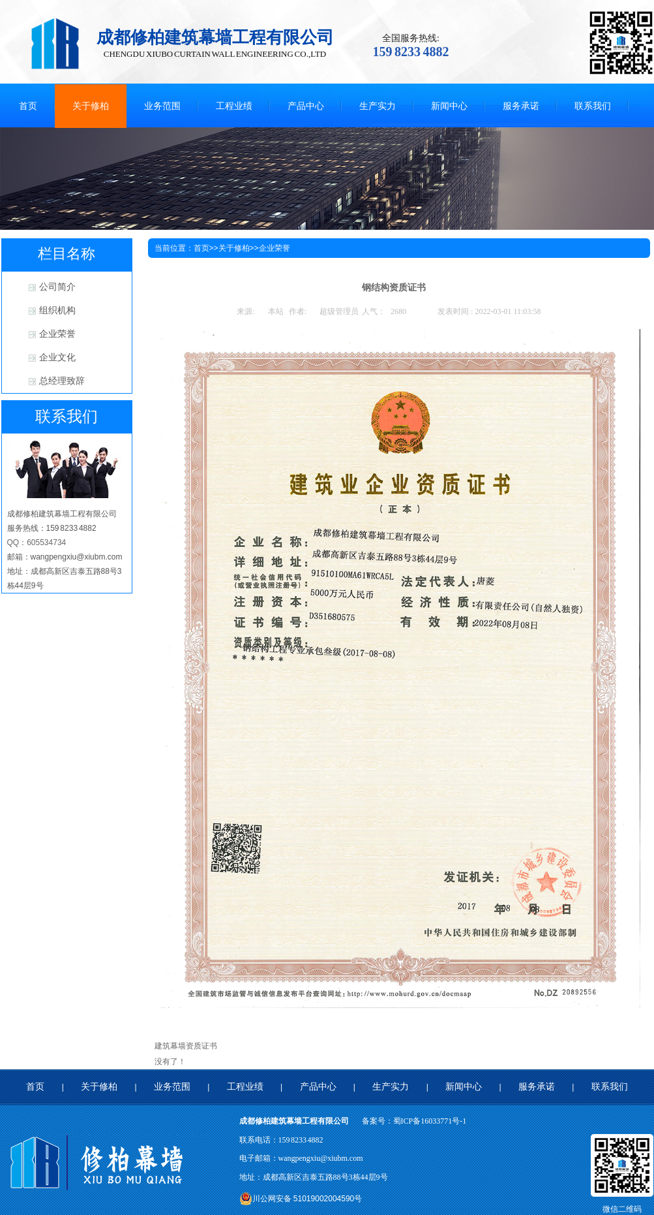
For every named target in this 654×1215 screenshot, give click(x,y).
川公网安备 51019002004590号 (301, 1198)
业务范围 (172, 1087)
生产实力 (390, 1087)
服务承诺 (536, 1087)
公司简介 (57, 287)
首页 (201, 248)
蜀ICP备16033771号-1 (430, 1121)
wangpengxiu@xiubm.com (320, 1158)
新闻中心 (463, 1087)
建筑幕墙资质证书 (186, 1045)
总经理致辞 (62, 381)
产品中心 (318, 1087)
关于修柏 (234, 248)
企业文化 (57, 357)
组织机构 (57, 310)
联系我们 (609, 1087)
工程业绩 (245, 1087)
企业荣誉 (57, 334)
